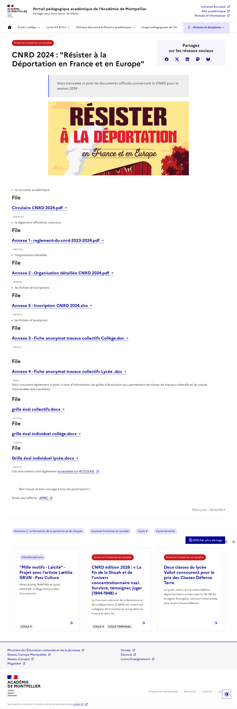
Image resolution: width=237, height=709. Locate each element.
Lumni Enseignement (135, 659)
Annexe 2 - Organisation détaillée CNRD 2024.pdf (60, 273)
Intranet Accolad (213, 6)
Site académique (214, 11)
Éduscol (126, 654)
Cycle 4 (142, 531)
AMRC (43, 498)
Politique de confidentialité (163, 691)
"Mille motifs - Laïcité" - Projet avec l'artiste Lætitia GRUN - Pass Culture (45, 572)
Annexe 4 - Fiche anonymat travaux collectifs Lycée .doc (67, 371)
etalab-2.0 (78, 704)
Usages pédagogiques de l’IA (159, 27)
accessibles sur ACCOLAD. (76, 471)
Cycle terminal (165, 531)
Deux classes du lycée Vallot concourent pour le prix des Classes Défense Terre (189, 575)
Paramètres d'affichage (226, 694)
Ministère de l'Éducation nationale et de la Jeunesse (43, 650)
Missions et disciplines (206, 27)
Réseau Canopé (18, 659)
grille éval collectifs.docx (36, 409)
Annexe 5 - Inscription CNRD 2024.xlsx (50, 306)
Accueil (9, 27)
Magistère (14, 663)
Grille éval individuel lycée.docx (43, 458)
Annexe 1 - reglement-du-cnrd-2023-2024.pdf (56, 240)
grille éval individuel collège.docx (44, 434)
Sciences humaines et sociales (33, 43)
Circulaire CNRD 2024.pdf (37, 208)
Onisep (126, 650)
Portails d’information (210, 15)
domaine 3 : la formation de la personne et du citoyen (48, 531)
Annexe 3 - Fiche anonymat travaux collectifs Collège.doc (68, 338)
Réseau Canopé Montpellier (26, 654)
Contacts (207, 691)
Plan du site (190, 691)
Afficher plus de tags (205, 540)
